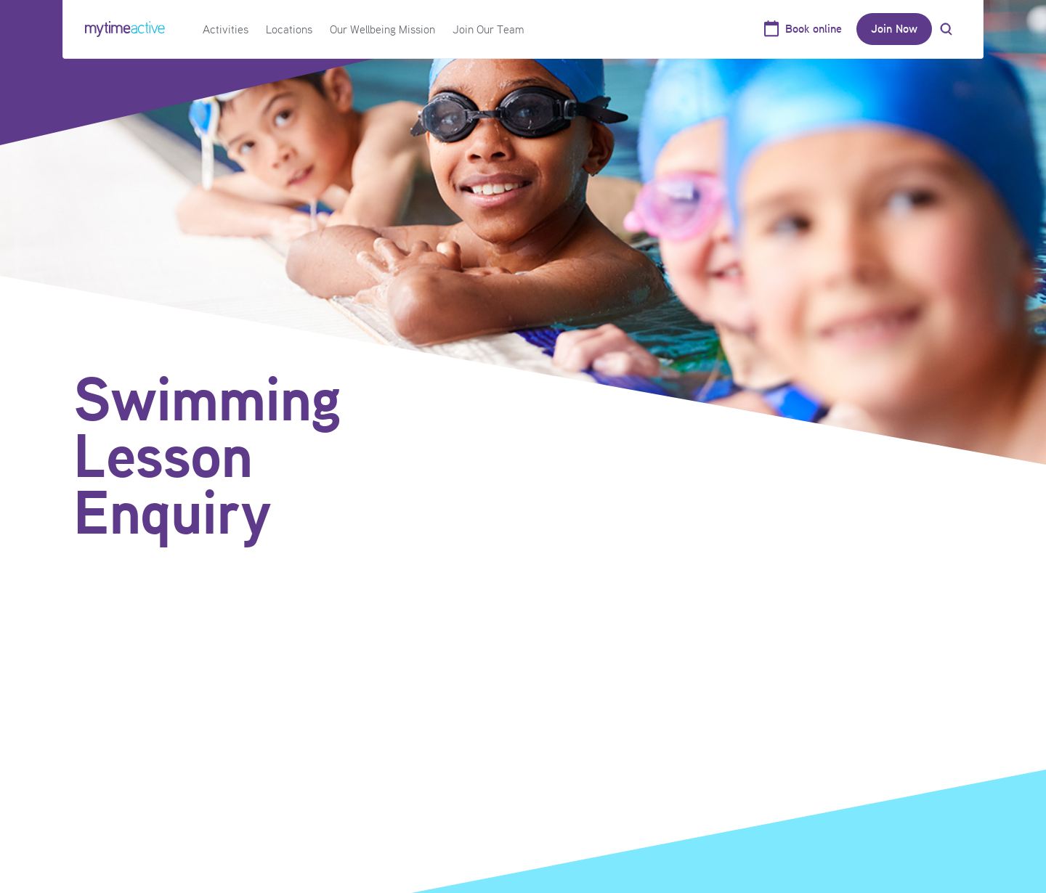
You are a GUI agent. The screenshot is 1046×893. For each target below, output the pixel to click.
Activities (225, 29)
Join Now (894, 28)
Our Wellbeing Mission (382, 29)
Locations (289, 29)
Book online (813, 28)
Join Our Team (488, 29)
